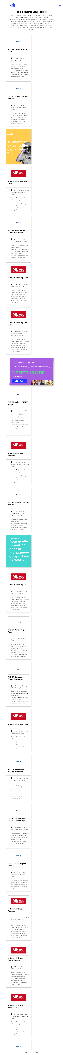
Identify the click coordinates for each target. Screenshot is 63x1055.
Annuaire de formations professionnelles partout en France (25, 1037)
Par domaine (37, 975)
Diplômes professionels (17, 1006)
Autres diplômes (15, 1010)
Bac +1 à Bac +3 (15, 1000)
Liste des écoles (9, 955)
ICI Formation (38, 1034)
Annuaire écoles (15, 986)
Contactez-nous (16, 1023)
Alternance (19, 233)
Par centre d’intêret (39, 978)
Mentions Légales (15, 1040)
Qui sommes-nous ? (17, 1017)
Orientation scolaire (39, 236)
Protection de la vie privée (17, 1045)
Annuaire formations (16, 982)
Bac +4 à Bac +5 (15, 1003)
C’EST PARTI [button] (19, 250)
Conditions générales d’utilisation (19, 1042)
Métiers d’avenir (20, 236)
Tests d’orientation (38, 993)
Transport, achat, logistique (27, 955)
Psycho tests (37, 996)
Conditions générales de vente (18, 1048)
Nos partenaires (16, 1020)
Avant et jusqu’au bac (17, 993)
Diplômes (31, 233)
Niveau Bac (13, 996)
